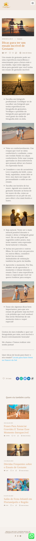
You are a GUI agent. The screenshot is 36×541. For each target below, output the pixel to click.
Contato (28, 532)
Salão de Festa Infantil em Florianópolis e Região (18, 500)
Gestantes (19, 39)
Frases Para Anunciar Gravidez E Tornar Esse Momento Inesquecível (16, 429)
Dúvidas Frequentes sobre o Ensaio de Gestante (18, 466)
